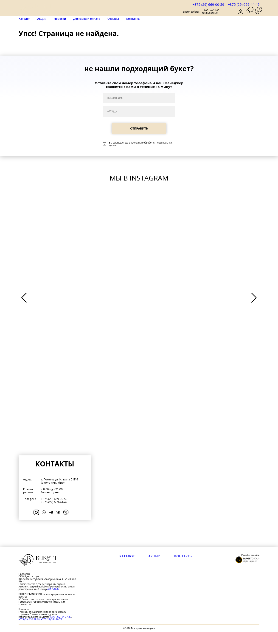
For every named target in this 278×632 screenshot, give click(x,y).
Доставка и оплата (86, 19)
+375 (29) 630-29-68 (29, 619)
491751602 (53, 589)
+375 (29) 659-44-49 (243, 4)
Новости (60, 19)
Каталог (24, 18)
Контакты (133, 19)
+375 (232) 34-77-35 (60, 616)
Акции (42, 19)
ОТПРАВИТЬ (139, 128)
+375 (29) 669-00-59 (208, 4)
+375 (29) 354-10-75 (51, 619)
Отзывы (113, 19)
